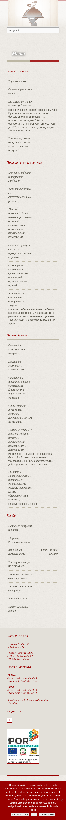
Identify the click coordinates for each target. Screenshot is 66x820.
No (33, 814)
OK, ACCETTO (20, 814)
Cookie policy (47, 814)
